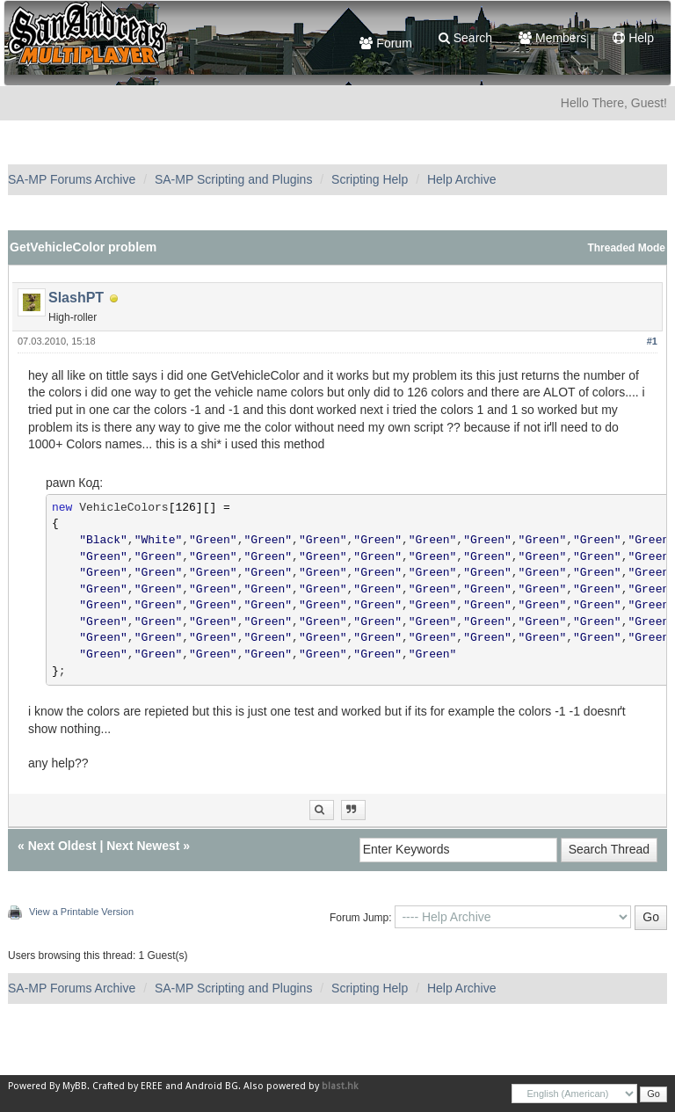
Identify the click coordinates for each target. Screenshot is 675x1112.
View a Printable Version (81, 911)
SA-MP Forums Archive (71, 179)
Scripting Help (369, 179)
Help (633, 38)
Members (552, 38)
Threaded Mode (626, 248)
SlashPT (76, 297)
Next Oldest (62, 846)
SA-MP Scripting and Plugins (234, 179)
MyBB (74, 1086)
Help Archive (462, 179)
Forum (385, 43)
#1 (652, 341)
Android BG (211, 1086)
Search (465, 38)
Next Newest (142, 846)
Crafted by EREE (127, 1086)
